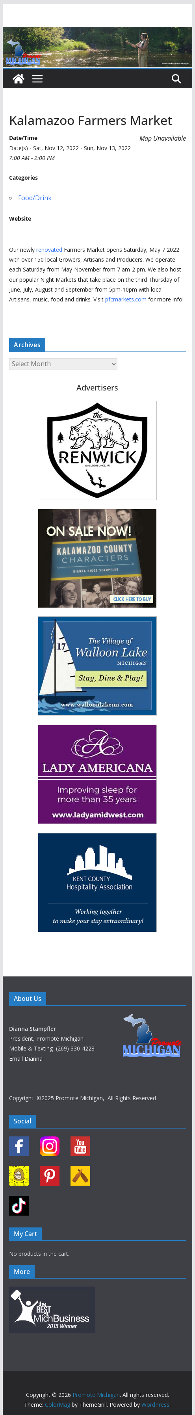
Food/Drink (35, 197)
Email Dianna (26, 1058)
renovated (49, 249)
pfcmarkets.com (126, 299)
